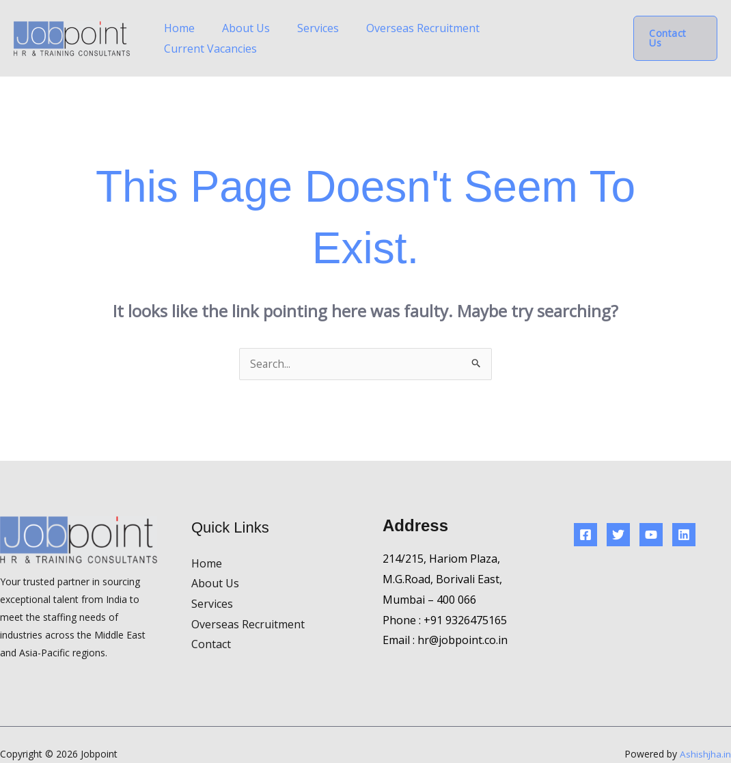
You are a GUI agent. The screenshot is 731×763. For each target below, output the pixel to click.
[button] (675, 28)
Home (240, 28)
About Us (293, 28)
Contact (211, 625)
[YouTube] (651, 516)
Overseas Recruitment (442, 28)
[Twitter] (618, 516)
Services (351, 28)
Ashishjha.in (705, 735)
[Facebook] (585, 516)
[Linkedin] (683, 516)
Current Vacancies (559, 28)
